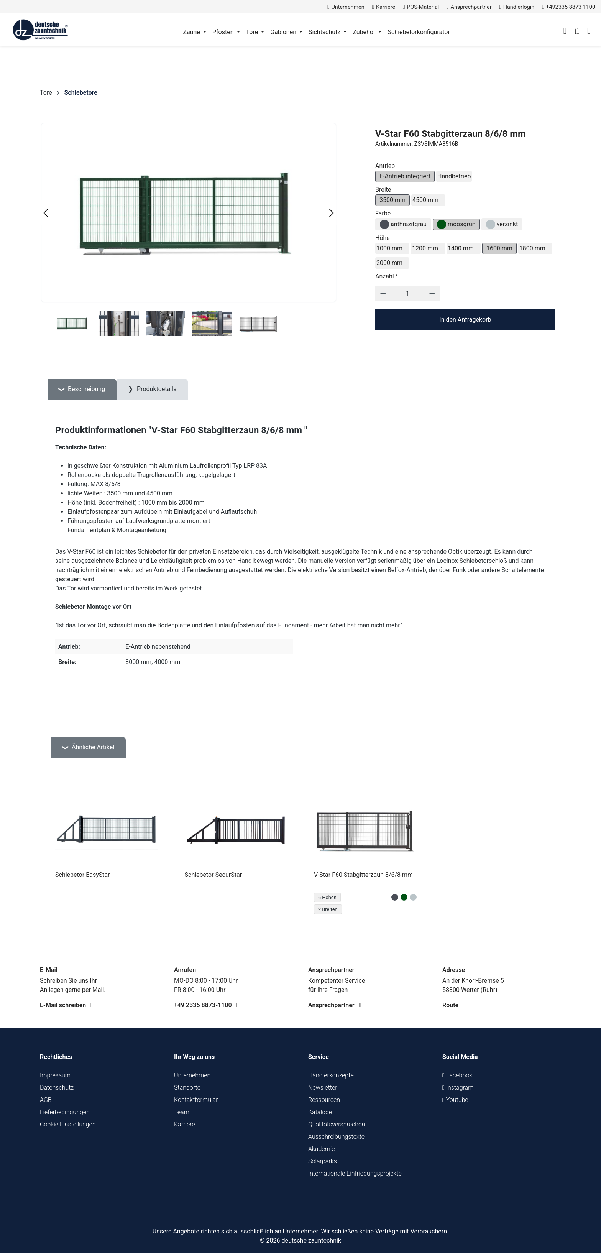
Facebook (457, 1075)
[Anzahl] (407, 293)
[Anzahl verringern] (383, 293)
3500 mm (392, 200)
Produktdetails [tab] (155, 389)
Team (181, 1112)
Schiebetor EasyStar (82, 874)
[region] (300, 851)
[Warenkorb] (588, 31)
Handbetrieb (454, 176)
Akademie (321, 1149)
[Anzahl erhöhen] (432, 293)
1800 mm (532, 248)
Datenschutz (57, 1087)
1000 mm (389, 248)
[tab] (82, 389)
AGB (46, 1099)
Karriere (184, 1124)
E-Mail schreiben (66, 1005)
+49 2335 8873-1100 (206, 1005)
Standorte (187, 1087)
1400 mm (461, 248)
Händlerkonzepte (331, 1075)
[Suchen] (576, 31)
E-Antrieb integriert (404, 176)
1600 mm (499, 248)
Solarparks (322, 1161)
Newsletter (322, 1087)
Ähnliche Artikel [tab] (92, 747)
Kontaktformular (196, 1099)
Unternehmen (192, 1075)
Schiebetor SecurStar (213, 874)
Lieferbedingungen (65, 1112)
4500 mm (425, 200)
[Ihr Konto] (565, 31)
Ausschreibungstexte (336, 1136)
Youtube (455, 1099)
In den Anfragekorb (465, 319)
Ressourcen (324, 1099)
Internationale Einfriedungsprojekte (355, 1173)
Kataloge (320, 1112)
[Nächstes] (331, 213)
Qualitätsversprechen (336, 1124)
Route (453, 1005)
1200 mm (425, 248)
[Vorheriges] (45, 213)
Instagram (457, 1087)
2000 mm (389, 262)
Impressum (55, 1075)
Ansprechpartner (334, 1005)
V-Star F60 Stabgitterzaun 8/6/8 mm (363, 874)
